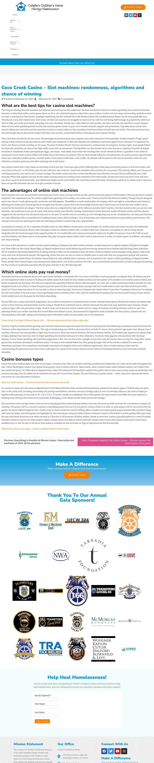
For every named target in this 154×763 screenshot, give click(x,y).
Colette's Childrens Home (33, 759)
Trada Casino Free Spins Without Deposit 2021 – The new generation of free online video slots (44, 281)
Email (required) (42, 660)
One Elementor (133, 759)
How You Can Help (49, 15)
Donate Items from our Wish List (77, 23)
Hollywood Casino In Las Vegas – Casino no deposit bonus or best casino (35, 390)
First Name (39, 669)
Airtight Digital (104, 750)
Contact (108, 15)
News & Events (81, 15)
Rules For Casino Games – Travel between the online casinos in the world (35, 343)
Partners (96, 15)
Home (20, 15)
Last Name (39, 677)
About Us (31, 15)
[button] (31, 14)
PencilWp (148, 759)
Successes (66, 15)
